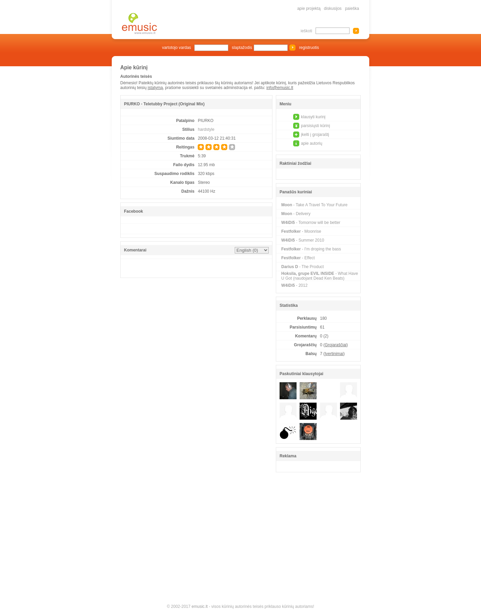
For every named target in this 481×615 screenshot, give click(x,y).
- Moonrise (301, 231)
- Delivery (295, 213)
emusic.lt (200, 606)
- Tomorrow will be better (310, 222)
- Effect (298, 258)
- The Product (302, 266)
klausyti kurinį (313, 117)
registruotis (309, 47)
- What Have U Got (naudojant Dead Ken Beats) (319, 276)
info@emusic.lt (279, 87)
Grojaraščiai (335, 344)
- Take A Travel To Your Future (314, 205)
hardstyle (206, 129)
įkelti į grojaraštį (315, 134)
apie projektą (309, 8)
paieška (352, 8)
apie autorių (311, 143)
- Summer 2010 (302, 240)
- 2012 (294, 285)
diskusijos (333, 8)
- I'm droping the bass (311, 249)
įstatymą (155, 87)
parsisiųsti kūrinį (315, 125)
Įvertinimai (334, 353)
